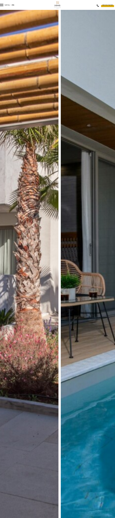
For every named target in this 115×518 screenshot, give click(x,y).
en (13, 5)
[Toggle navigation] (1, 5)
